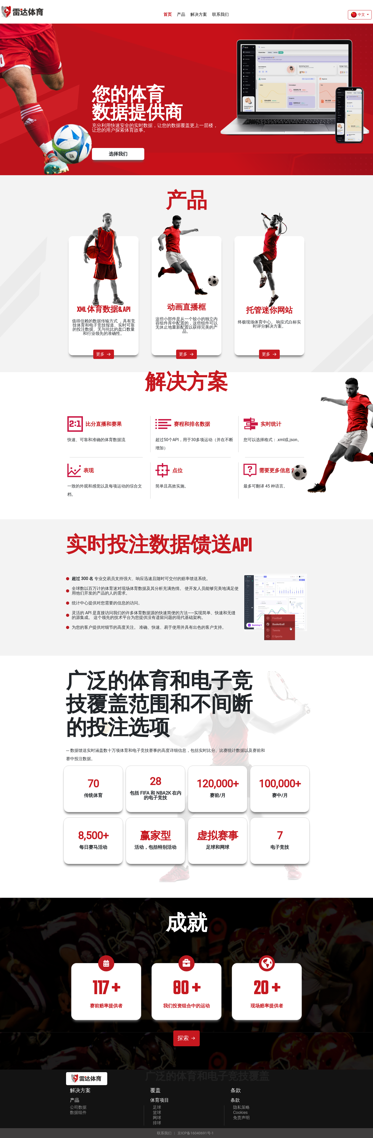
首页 (167, 14)
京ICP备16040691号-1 (195, 1133)
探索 (186, 1038)
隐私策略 (241, 1107)
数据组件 (78, 1112)
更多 (103, 354)
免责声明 (241, 1117)
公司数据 (78, 1107)
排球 (157, 1122)
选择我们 (118, 154)
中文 (358, 15)
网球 (157, 1117)
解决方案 (198, 14)
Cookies (240, 1112)
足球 (157, 1107)
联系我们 (220, 14)
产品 (181, 14)
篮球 (157, 1112)
